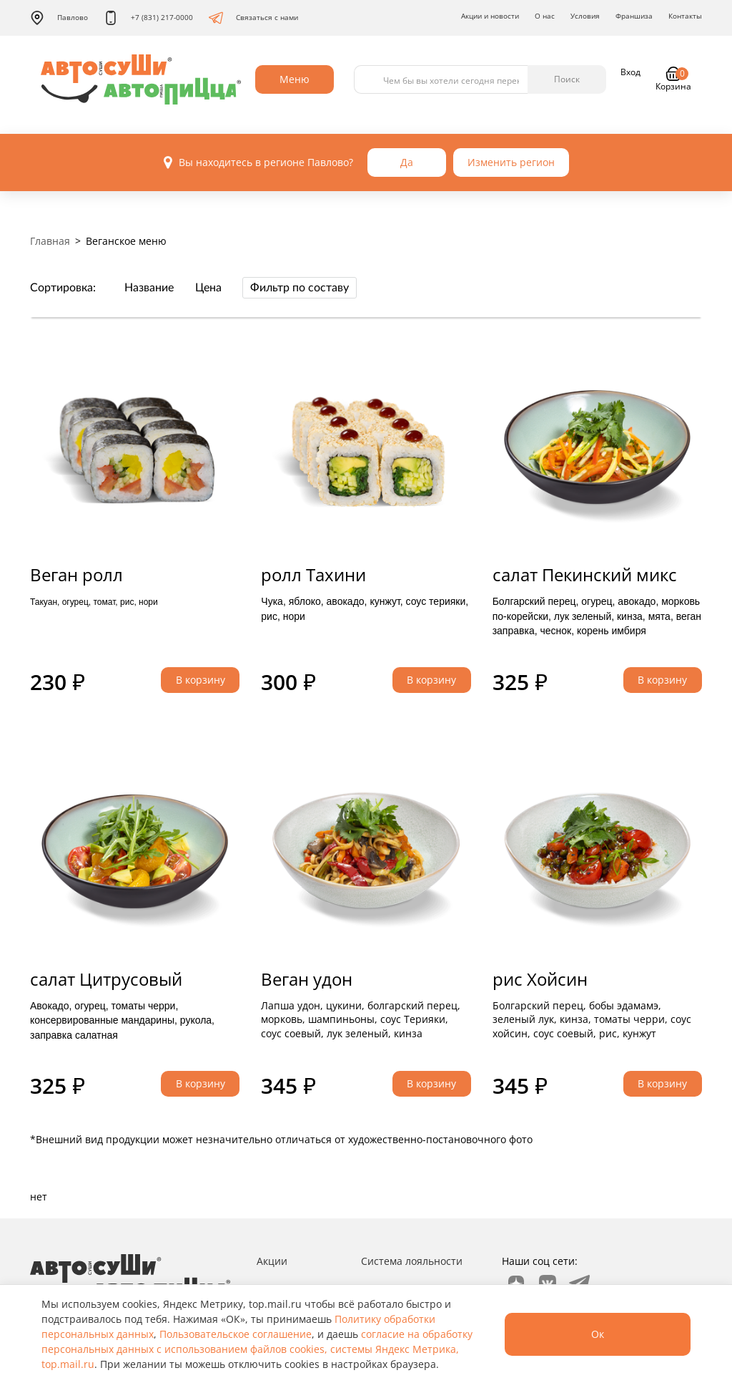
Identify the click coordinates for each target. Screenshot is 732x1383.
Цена (208, 287)
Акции (272, 1261)
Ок (597, 1334)
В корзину (200, 679)
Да (406, 162)
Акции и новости (490, 16)
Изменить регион (511, 162)
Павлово (59, 18)
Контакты (685, 16)
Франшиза (634, 16)
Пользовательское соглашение (235, 1334)
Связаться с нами (253, 18)
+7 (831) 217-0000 (148, 18)
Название (149, 287)
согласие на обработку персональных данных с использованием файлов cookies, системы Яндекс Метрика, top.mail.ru (257, 1349)
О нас (545, 16)
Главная (50, 241)
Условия (585, 16)
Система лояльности (412, 1261)
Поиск (567, 79)
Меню (295, 79)
